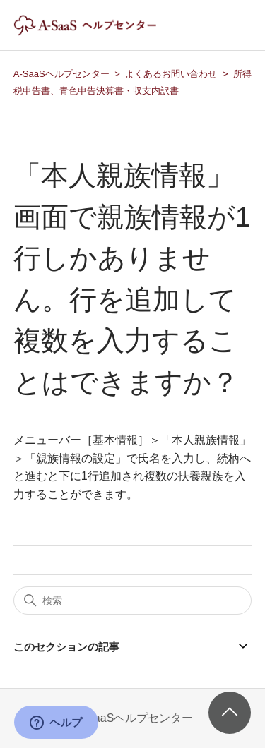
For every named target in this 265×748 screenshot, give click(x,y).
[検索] (132, 600)
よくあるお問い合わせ (171, 73)
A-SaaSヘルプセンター (61, 73)
